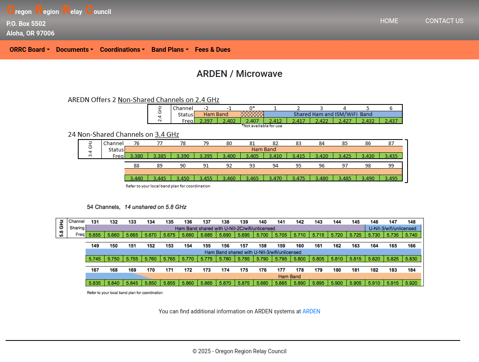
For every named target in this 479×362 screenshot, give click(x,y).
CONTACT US (444, 21)
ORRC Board (27, 49)
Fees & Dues (213, 49)
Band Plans (167, 49)
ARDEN (312, 311)
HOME (389, 21)
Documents (72, 49)
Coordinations (120, 49)
